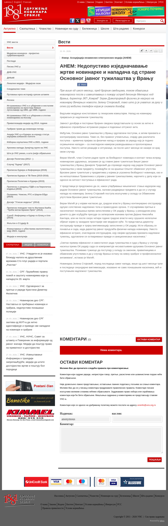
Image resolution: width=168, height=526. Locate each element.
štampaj (156, 50)
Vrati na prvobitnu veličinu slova (146, 50)
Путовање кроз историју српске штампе (28, 94)
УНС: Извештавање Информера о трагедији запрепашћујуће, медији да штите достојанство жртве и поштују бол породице (25, 362)
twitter (77, 20)
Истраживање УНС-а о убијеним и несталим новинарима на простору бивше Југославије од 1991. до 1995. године (30, 108)
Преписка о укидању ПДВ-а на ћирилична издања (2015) (29, 188)
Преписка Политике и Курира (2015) (25, 181)
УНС (25, 13)
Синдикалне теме (16, 89)
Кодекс (100, 2)
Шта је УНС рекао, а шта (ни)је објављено (29, 153)
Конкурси (139, 28)
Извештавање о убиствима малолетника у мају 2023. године (29, 230)
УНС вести (12, 42)
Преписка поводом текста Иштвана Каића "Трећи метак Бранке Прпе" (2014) (29, 209)
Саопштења (27, 28)
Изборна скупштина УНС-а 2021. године (27, 142)
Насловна (59, 496)
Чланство (45, 28)
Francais (27, 2)
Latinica (7, 2)
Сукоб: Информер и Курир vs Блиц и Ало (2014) (29, 216)
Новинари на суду (66, 28)
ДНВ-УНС (12, 72)
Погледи (11, 61)
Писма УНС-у (14, 67)
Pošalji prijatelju (160, 50)
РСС (161, 2)
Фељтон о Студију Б (17, 223)
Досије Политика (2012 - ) (20, 159)
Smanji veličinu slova (151, 50)
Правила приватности (52, 508)
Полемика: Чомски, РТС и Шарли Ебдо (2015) (27, 195)
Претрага (162, 21)
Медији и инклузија (17, 236)
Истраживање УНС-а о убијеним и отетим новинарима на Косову (29, 116)
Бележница (89, 28)
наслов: (117, 413)
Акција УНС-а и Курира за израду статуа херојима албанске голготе (28, 135)
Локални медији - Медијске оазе (24, 83)
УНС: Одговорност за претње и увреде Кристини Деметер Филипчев (26, 290)
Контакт (119, 2)
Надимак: (66, 413)
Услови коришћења (135, 2)
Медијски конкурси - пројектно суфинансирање (23, 54)
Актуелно (10, 28)
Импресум (152, 2)
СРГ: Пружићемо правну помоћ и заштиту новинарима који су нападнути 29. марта (27, 275)
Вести (10, 48)
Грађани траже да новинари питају (25, 129)
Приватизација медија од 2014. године (27, 123)
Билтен (109, 2)
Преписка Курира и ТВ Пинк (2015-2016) (27, 176)
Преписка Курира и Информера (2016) (27, 170)
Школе (105, 28)
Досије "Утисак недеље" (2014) (23, 202)
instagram (83, 20)
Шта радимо (121, 28)
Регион (10, 100)
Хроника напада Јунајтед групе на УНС (27, 148)
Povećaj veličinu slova (141, 50)
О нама (81, 2)
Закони (90, 2)
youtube (88, 20)
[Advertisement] (84, 308)
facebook (72, 20)
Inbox (162, 521)
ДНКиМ (10, 78)
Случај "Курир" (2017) (18, 164)
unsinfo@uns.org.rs (146, 405)
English (17, 2)
